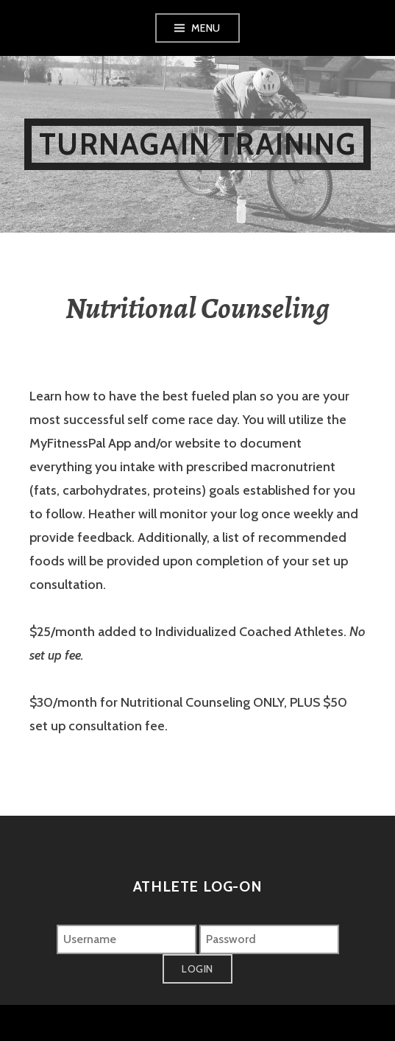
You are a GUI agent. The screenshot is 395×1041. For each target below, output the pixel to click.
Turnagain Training (197, 144)
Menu (206, 28)
